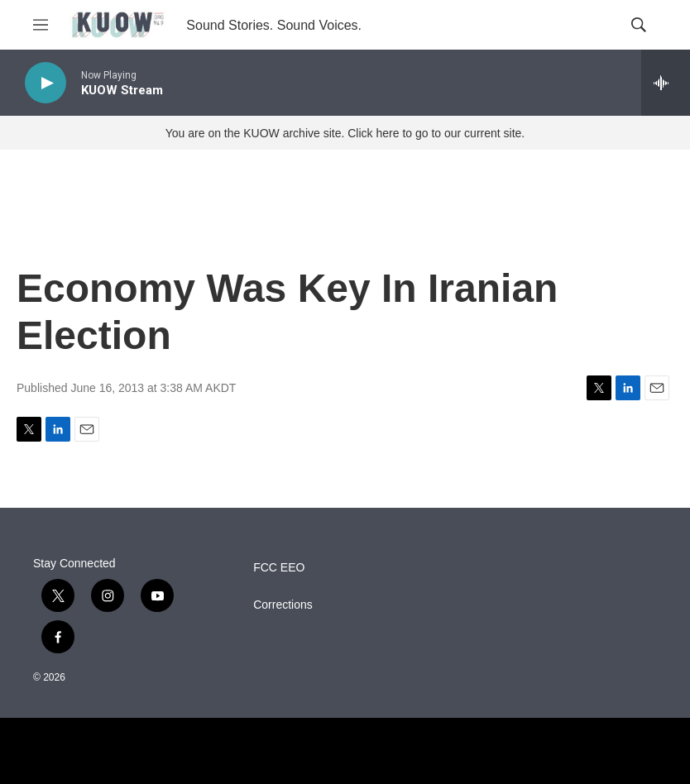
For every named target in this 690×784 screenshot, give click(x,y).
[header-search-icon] (638, 24)
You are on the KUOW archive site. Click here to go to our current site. (345, 133)
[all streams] (665, 83)
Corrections (283, 605)
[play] (45, 83)
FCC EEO (278, 568)
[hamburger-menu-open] (40, 24)
